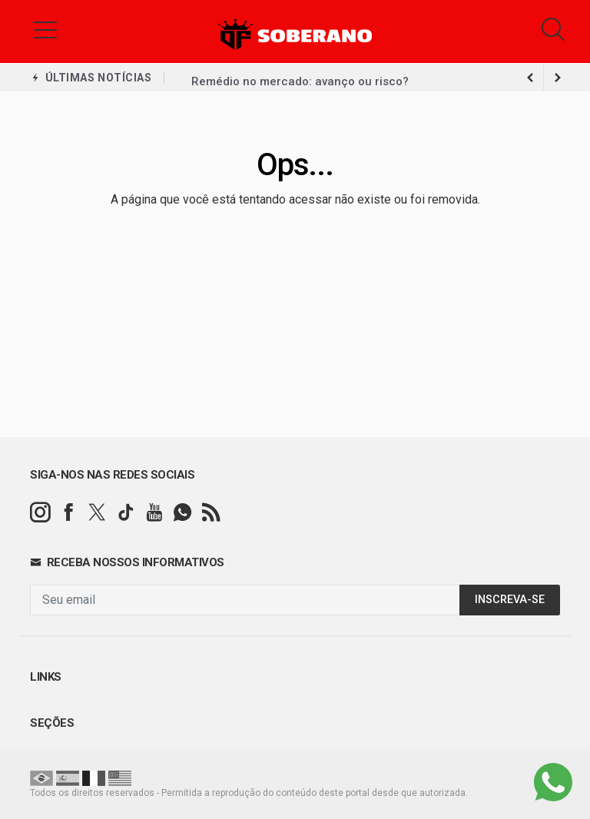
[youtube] (154, 513)
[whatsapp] (182, 513)
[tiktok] (125, 513)
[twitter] (97, 513)
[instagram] (40, 513)
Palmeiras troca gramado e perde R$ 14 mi (309, 78)
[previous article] (558, 77)
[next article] (530, 77)
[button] (45, 29)
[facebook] (68, 513)
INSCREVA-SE (510, 599)
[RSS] (211, 513)
